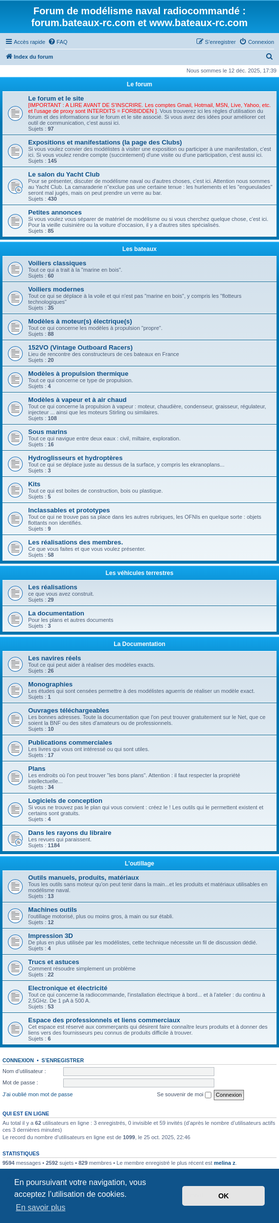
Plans (36, 768)
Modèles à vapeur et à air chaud (77, 399)
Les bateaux (139, 249)
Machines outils (52, 909)
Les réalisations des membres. (75, 542)
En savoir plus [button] (41, 1207)
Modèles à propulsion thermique (78, 373)
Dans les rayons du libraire (70, 832)
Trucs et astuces (53, 962)
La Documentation (139, 644)
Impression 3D (50, 935)
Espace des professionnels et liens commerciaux (104, 1020)
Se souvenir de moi (184, 1094)
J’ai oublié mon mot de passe (37, 1094)
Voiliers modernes (56, 289)
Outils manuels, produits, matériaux (83, 877)
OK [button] (223, 1196)
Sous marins (47, 431)
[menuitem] (58, 42)
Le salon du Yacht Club (64, 174)
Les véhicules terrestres (139, 573)
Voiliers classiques (57, 263)
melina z (224, 1163)
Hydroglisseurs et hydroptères (75, 458)
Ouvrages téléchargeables (68, 710)
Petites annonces (54, 212)
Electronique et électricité (68, 988)
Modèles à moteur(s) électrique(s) (80, 321)
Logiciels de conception (65, 800)
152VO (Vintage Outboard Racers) (80, 347)
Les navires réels (54, 658)
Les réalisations (53, 587)
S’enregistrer (62, 1060)
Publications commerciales (70, 742)
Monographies (50, 684)
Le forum (139, 84)
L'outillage (140, 863)
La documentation (56, 613)
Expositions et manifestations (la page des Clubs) (105, 142)
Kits (34, 484)
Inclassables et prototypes (69, 510)
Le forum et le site (56, 98)
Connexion (18, 1060)
